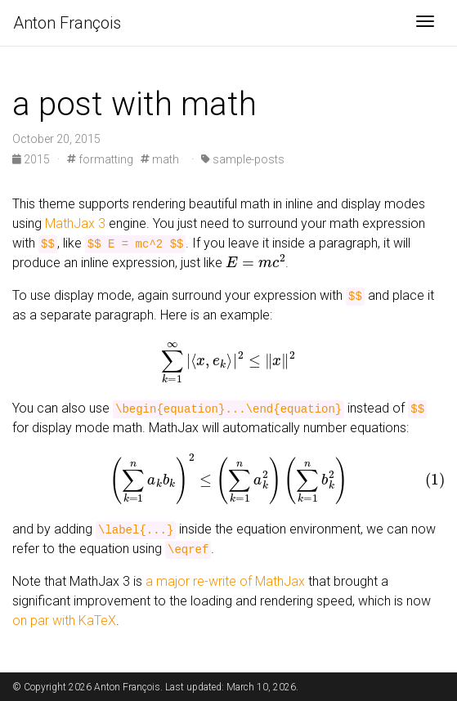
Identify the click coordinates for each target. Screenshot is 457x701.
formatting (100, 159)
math (160, 159)
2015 (32, 159)
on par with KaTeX (64, 620)
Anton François (67, 23)
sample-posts (243, 159)
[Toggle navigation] (425, 22)
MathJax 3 (75, 223)
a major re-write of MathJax (225, 581)
